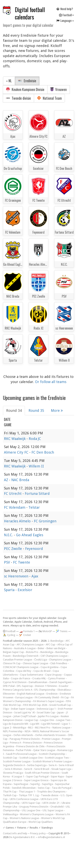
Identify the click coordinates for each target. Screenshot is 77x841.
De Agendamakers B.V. (22, 837)
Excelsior (25, 590)
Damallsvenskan (38, 682)
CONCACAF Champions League (20, 667)
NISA (27, 731)
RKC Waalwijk (15, 439)
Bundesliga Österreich (25, 655)
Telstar (34, 507)
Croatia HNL (39, 678)
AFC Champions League (30, 644)
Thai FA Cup (10, 791)
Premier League (51, 738)
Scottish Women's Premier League (52, 761)
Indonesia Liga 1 (46, 708)
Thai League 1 (27, 791)
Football (66, 15)
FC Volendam (15, 507)
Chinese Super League (35, 663)
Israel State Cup (46, 712)
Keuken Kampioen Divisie (25, 89)
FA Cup (65, 697)
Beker (41, 648)
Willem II (36, 466)
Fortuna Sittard (37, 493)
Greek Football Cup (60, 704)
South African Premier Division (42, 772)
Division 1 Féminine (46, 685)
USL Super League (53, 810)
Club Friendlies (58, 663)
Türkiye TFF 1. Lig (29, 795)
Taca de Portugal (61, 787)
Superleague (21, 784)
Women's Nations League (24, 818)
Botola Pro (32, 652)
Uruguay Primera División (33, 806)
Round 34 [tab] (14, 410)
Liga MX (34, 723)
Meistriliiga (19, 727)
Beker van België (56, 648)
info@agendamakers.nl (51, 837)
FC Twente (21, 562)
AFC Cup (50, 644)
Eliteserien (9, 693)
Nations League (61, 727)
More (57, 410)
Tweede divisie (18, 98)
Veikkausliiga (10, 814)
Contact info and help (15, 833)
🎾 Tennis (61, 631)
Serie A (53, 765)
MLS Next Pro (42, 727)
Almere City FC (16, 452)
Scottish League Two (57, 757)
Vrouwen (58, 89)
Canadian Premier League (17, 659)
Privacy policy (38, 833)
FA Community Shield (47, 697)
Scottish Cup (10, 757)
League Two (63, 720)
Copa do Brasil (41, 670)
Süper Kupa (57, 776)
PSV (7, 562)
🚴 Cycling (9, 635)
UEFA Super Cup (31, 802)
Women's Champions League (36, 814)
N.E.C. (9, 535)
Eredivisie (27, 80)
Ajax (34, 576)
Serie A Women (13, 768)
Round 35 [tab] (36, 410)
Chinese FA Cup (12, 663)
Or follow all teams (50, 382)
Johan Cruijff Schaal (24, 716)
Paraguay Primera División (25, 738)
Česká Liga (40, 659)
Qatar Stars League (44, 750)
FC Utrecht (13, 493)
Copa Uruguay (53, 674)
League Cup (31, 720)
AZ (6, 480)
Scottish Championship (52, 753)
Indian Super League (22, 708)
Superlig (35, 784)
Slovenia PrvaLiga (13, 772)
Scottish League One (31, 757)
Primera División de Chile (30, 746)
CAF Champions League (54, 655)
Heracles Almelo (18, 521)
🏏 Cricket (25, 635)
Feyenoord (34, 549)
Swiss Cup (44, 787)
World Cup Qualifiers (41, 821)
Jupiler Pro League (48, 716)
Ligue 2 (7, 727)
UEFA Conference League (24, 799)
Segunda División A (14, 765)
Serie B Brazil (41, 768)
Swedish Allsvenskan (24, 787)
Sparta (9, 590)
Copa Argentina (49, 667)
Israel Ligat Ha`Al (24, 712)
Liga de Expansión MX (15, 723)
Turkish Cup (10, 795)
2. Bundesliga (55, 640)
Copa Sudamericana (31, 674)
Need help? (64, 9)
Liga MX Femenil (50, 723)
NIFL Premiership (13, 731)
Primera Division (32, 742)
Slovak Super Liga (61, 768)
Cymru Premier (56, 678)
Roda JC (35, 439)
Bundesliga (46, 652)
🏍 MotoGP (45, 631)
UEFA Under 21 (50, 802)
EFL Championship (44, 689)
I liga (6, 708)
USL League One (31, 810)
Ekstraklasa (64, 689)
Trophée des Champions (51, 791)
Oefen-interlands (23, 735)
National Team (49, 98)
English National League (30, 693)
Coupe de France (20, 678)
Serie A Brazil (66, 765)
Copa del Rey (23, 670)
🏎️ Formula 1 (27, 631)
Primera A (15, 742)
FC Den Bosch (42, 452)
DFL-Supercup (25, 685)
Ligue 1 (66, 723)
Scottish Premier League (16, 761)
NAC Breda (20, 480)
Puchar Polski (23, 750)
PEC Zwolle (13, 549)
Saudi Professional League (21, 753)
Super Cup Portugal (37, 776)
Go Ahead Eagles (29, 535)
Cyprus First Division (15, 682)
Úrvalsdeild (57, 806)
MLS (30, 727)
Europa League (24, 697)
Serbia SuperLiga (37, 765)
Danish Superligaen (60, 682)
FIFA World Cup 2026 (35, 704)
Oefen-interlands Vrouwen (50, 735)
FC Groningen (45, 521)
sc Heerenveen (16, 576)
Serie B (28, 768)
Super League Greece (36, 780)
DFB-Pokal (9, 685)
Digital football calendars (30, 13)
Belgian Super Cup (13, 652)
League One (47, 720)
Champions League (60, 659)
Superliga (47, 784)
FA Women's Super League (48, 701)
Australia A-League (25, 648)
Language (65, 20)
